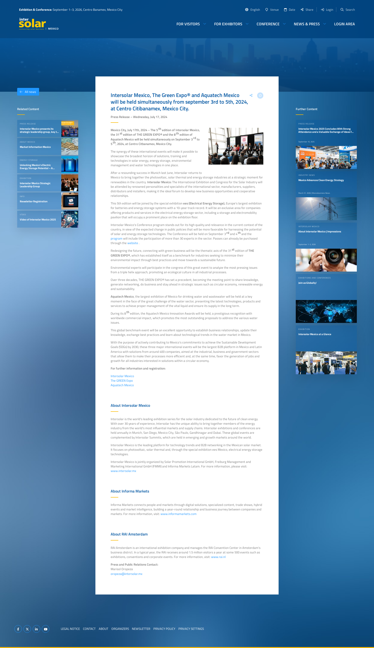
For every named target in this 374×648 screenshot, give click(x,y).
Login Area (344, 24)
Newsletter (141, 628)
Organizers (120, 628)
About (103, 628)
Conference (268, 24)
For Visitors (188, 24)
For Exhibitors (228, 24)
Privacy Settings (191, 628)
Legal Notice (70, 628)
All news (26, 91)
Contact (89, 628)
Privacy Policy (164, 628)
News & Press (307, 24)
